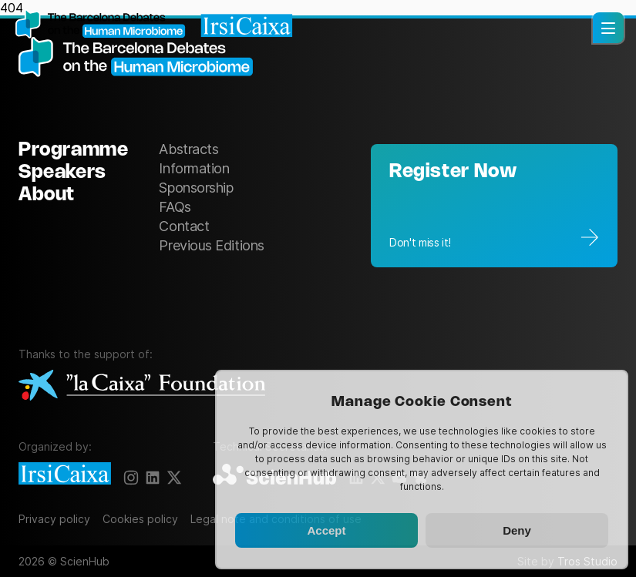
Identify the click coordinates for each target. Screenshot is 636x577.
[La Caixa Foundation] (142, 386)
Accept (326, 530)
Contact (184, 226)
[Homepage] (154, 25)
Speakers (62, 173)
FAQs (174, 207)
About (47, 195)
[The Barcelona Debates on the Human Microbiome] (142, 58)
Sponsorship (196, 187)
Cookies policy (140, 518)
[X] (174, 477)
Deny (517, 530)
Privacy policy (54, 518)
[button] (608, 27)
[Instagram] (131, 477)
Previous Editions (211, 245)
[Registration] (494, 205)
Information (194, 168)
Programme (73, 150)
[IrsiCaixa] (65, 474)
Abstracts (188, 149)
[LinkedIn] (152, 477)
